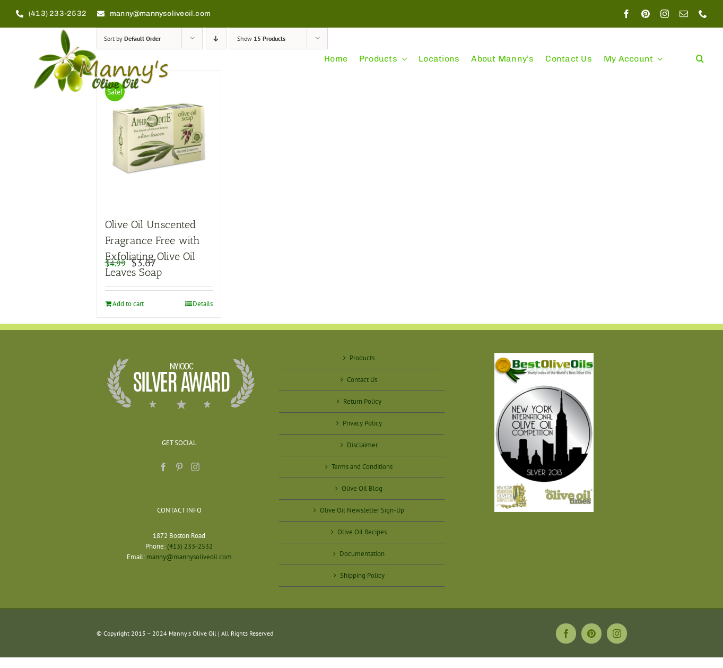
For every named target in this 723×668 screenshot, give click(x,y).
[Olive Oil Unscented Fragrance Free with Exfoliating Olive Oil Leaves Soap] (159, 138)
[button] (700, 54)
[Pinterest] (179, 467)
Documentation (362, 553)
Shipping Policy (362, 575)
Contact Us (362, 379)
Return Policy (362, 401)
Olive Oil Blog (362, 488)
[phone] (703, 14)
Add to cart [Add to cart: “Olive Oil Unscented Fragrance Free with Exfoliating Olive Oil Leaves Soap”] (128, 303)
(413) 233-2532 (190, 546)
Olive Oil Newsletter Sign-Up (362, 510)
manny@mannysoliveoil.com (189, 556)
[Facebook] (163, 467)
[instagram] (664, 14)
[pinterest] (645, 14)
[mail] (684, 14)
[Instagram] (195, 467)
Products (362, 357)
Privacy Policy (362, 423)
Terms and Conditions (362, 466)
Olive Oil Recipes (362, 531)
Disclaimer (362, 444)
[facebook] (626, 14)
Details (203, 303)
